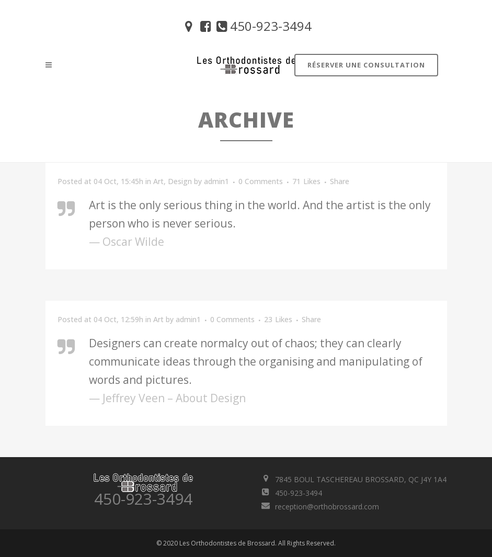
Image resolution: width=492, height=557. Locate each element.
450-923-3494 (263, 26)
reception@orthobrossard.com (327, 506)
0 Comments (260, 181)
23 (278, 319)
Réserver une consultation (366, 65)
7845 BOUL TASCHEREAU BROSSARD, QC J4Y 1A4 (361, 479)
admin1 (216, 181)
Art (158, 181)
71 (306, 181)
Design (180, 181)
